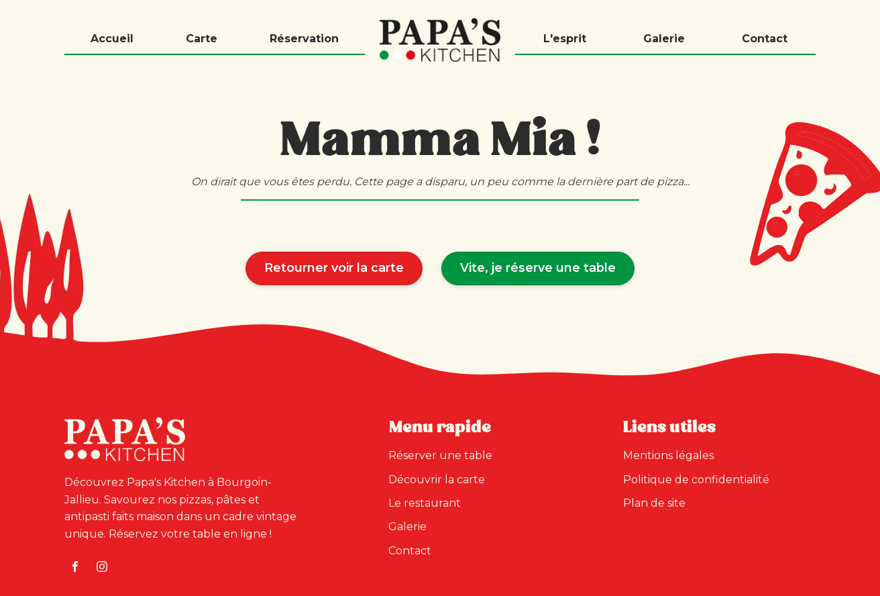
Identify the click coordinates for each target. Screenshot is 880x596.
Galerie (664, 38)
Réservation (304, 38)
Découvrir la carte (436, 479)
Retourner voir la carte (334, 267)
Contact (764, 38)
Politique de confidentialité (696, 479)
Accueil (112, 38)
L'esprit (564, 38)
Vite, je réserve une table (538, 267)
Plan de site (654, 503)
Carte (201, 38)
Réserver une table (440, 455)
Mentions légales (668, 455)
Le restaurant (424, 503)
